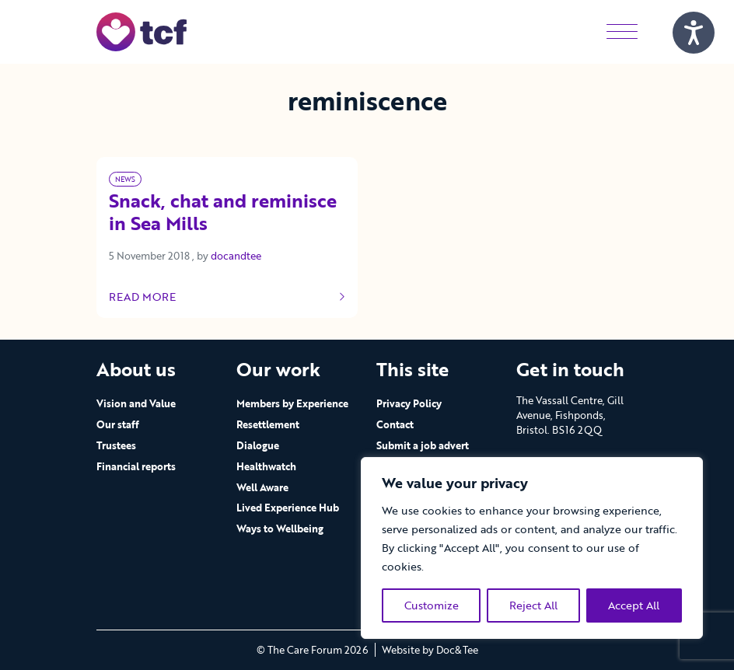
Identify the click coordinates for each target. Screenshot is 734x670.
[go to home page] (141, 31)
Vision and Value (136, 403)
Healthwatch (266, 466)
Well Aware (262, 487)
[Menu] (622, 31)
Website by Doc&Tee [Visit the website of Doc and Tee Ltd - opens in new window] (430, 650)
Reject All (533, 605)
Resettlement (267, 424)
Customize (431, 605)
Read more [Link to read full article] (227, 296)
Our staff (117, 424)
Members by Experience (292, 403)
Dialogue (257, 445)
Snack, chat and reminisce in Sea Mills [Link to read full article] (223, 213)
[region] (532, 548)
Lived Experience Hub (287, 508)
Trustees (116, 445)
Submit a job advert (422, 445)
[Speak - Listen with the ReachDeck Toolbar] (694, 33)
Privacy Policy (409, 403)
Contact (395, 424)
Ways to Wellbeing (279, 529)
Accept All (633, 605)
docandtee (236, 256)
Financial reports (136, 466)
